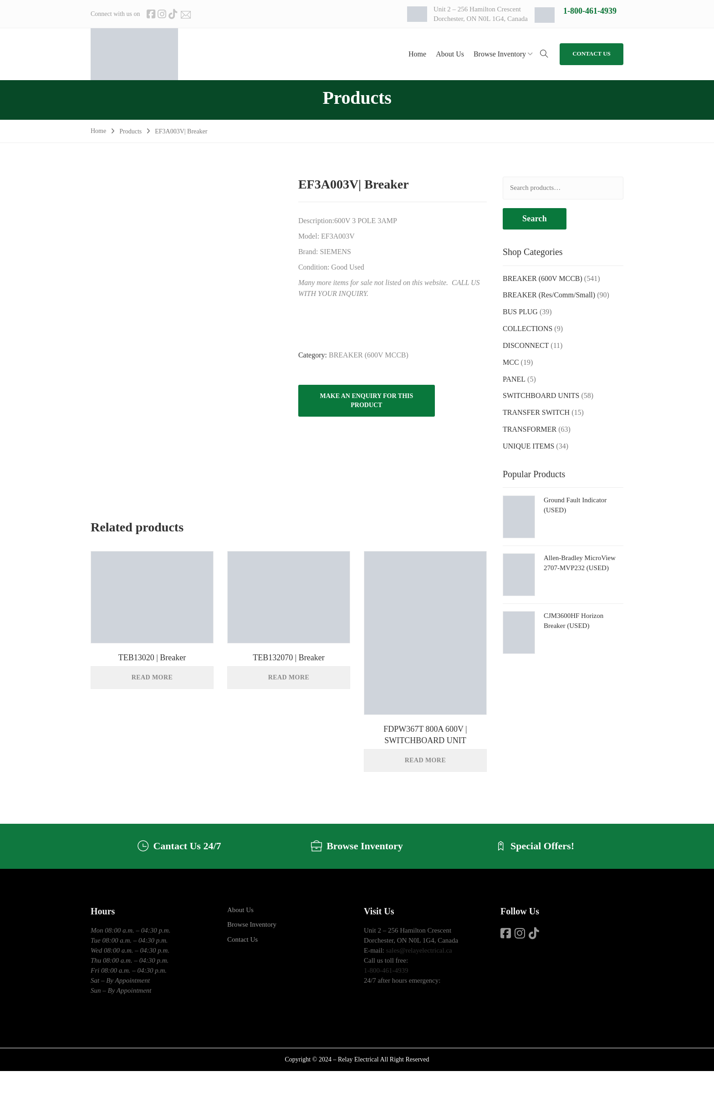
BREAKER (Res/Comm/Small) (549, 295)
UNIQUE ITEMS (528, 446)
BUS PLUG (520, 312)
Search (534, 218)
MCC (511, 362)
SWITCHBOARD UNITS (541, 395)
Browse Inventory (251, 924)
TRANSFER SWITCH (536, 412)
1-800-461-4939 (590, 10)
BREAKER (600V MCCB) (368, 355)
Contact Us (242, 939)
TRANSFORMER (529, 429)
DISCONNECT (526, 345)
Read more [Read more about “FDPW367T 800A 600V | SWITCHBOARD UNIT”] (425, 760)
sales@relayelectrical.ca (419, 950)
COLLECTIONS (527, 328)
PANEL (514, 379)
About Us (240, 909)
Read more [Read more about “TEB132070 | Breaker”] (288, 677)
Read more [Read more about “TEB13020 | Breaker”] (152, 677)
